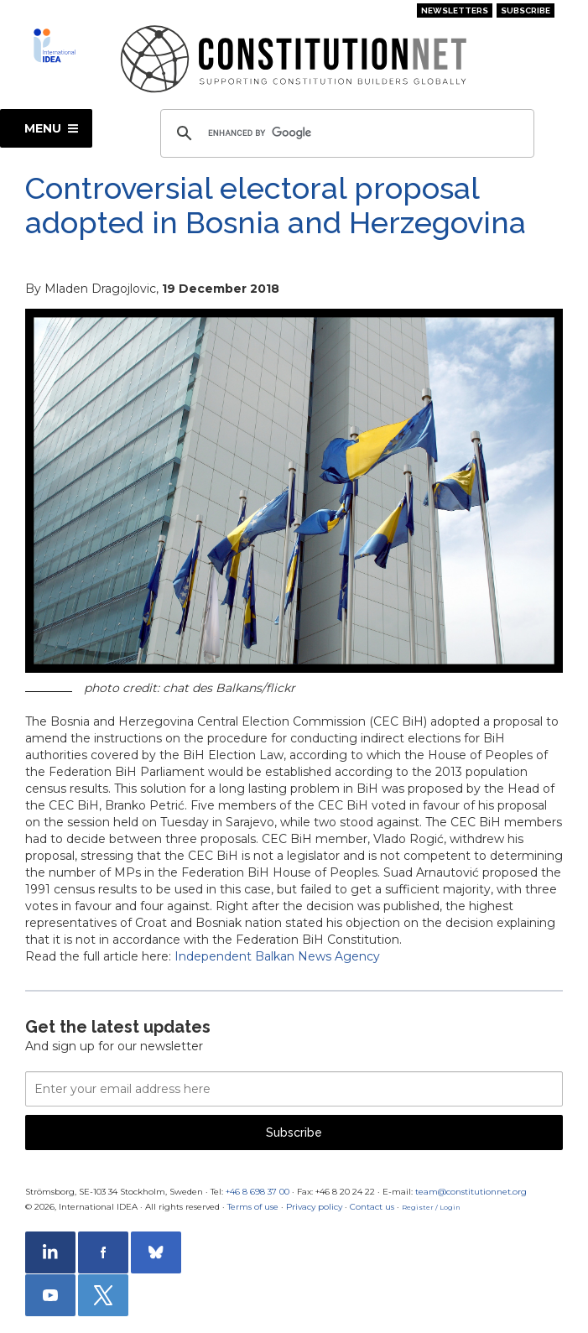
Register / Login (431, 1207)
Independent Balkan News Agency (277, 956)
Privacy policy (314, 1206)
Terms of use (252, 1206)
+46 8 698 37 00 (257, 1191)
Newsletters (454, 10)
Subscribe (525, 10)
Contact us (372, 1206)
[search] (344, 133)
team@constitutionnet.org (471, 1191)
